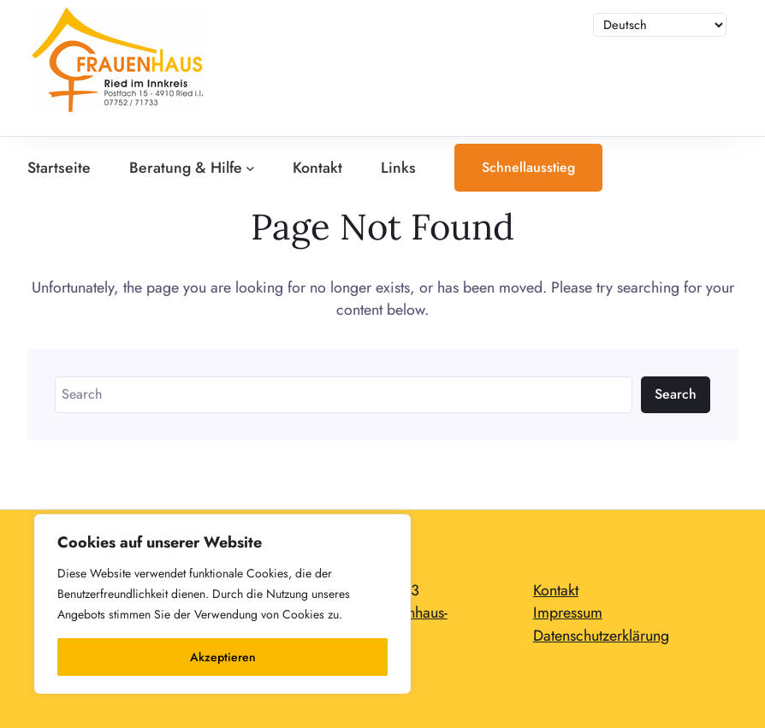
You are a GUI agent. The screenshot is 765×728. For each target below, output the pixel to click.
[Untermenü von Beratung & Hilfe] (250, 168)
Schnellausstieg (528, 167)
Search (676, 394)
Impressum (567, 612)
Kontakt (555, 590)
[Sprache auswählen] (660, 25)
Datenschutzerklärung (601, 635)
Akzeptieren (223, 657)
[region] (222, 604)
